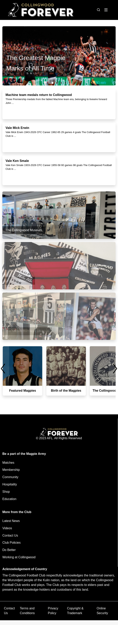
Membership (11, 469)
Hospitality (9, 484)
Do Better (9, 550)
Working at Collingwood (19, 557)
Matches (8, 462)
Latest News (11, 521)
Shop (6, 491)
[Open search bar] (98, 10)
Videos (7, 528)
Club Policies (11, 542)
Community (10, 477)
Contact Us (10, 535)
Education (9, 499)
